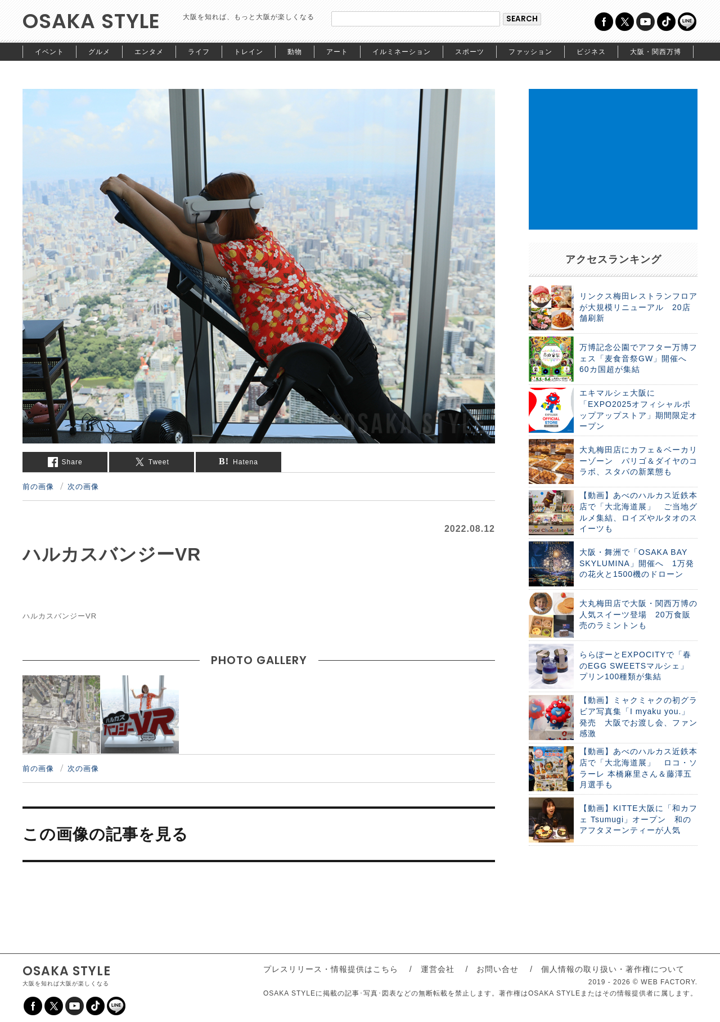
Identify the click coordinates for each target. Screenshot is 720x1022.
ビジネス (591, 52)
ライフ (199, 52)
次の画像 (83, 486)
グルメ (99, 52)
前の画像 (38, 486)
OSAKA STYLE (91, 21)
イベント (49, 52)
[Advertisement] (613, 159)
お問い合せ (497, 969)
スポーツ (469, 52)
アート (337, 52)
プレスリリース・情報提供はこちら (330, 969)
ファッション (530, 52)
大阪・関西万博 (655, 52)
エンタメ (149, 52)
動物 (294, 52)
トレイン (248, 52)
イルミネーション (401, 52)
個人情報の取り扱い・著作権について (613, 969)
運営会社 (437, 969)
